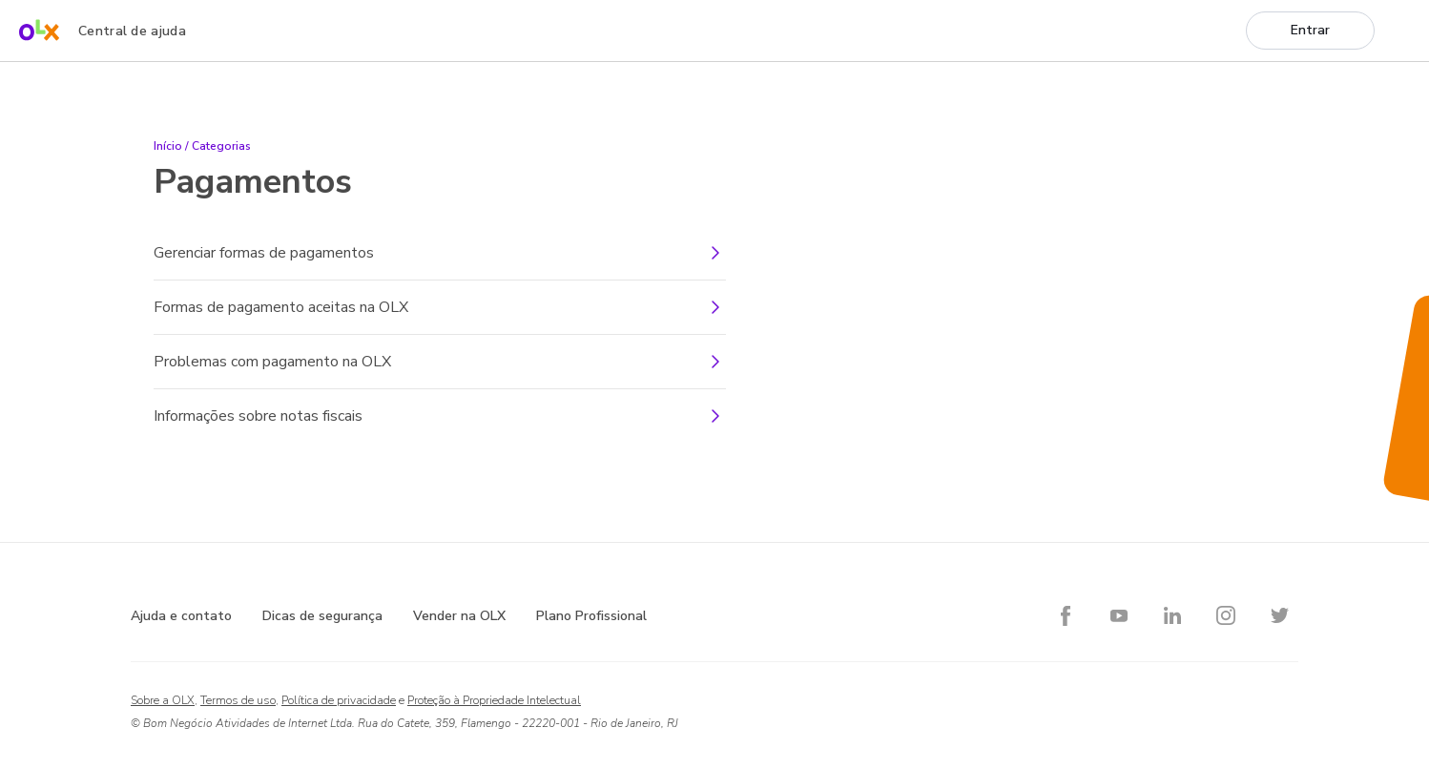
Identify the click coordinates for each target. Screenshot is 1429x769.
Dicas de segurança (322, 616)
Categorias (221, 146)
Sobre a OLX (163, 700)
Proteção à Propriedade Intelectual (494, 700)
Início (168, 146)
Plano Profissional (591, 616)
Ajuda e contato (181, 616)
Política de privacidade (338, 700)
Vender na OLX (459, 616)
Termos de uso (238, 700)
